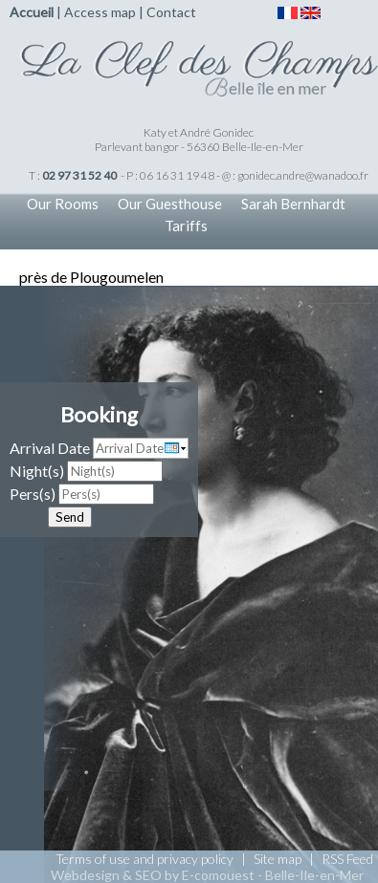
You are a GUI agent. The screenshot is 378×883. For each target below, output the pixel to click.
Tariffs (186, 225)
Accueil (32, 12)
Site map (277, 859)
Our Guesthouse (170, 203)
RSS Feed (347, 859)
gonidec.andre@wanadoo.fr (302, 175)
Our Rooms (63, 203)
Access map (100, 12)
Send (70, 517)
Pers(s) (33, 494)
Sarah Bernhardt (293, 203)
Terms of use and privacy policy (144, 859)
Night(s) (37, 471)
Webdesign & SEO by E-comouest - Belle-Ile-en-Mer (207, 875)
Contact (171, 12)
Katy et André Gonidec (199, 132)
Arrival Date (50, 448)
